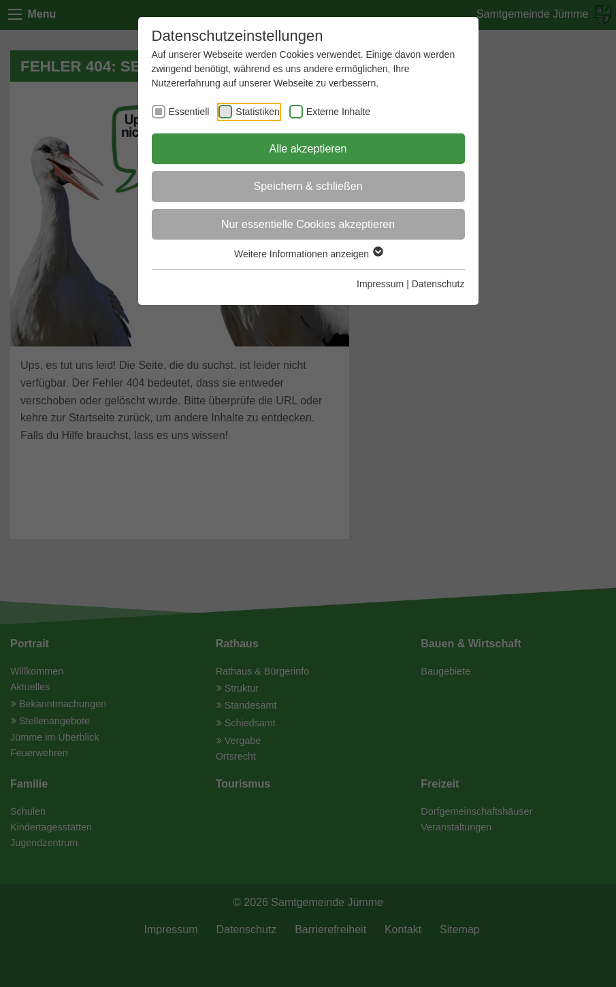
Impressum (380, 283)
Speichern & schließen (307, 186)
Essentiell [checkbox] (189, 111)
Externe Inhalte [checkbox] (338, 111)
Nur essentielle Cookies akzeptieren (308, 224)
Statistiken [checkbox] (258, 111)
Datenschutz (438, 283)
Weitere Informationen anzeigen (308, 253)
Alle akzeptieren (308, 149)
